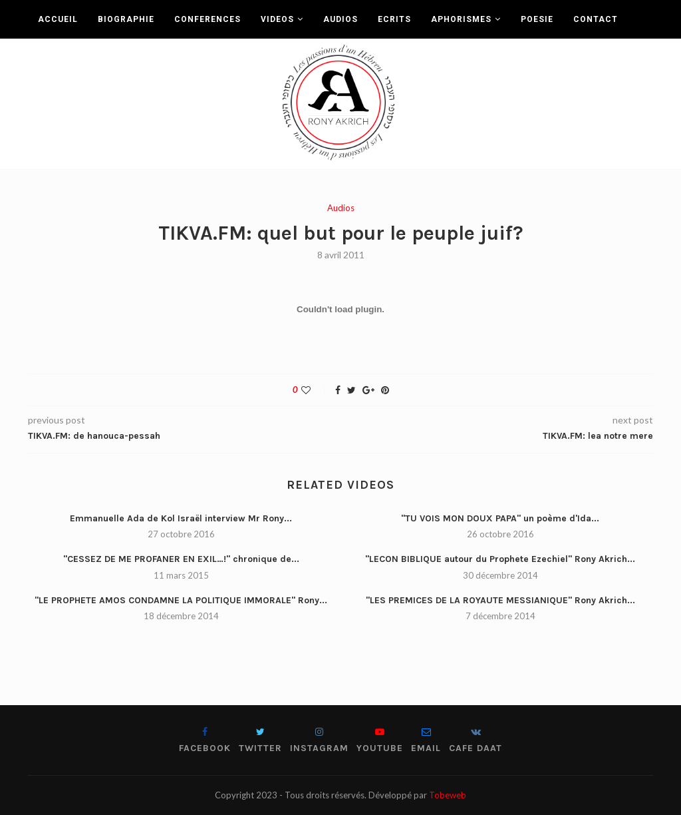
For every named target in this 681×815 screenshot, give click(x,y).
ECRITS (394, 19)
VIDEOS (277, 19)
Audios (340, 208)
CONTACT (595, 19)
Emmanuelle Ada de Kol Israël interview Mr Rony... (181, 518)
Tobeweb (447, 795)
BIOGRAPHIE (126, 19)
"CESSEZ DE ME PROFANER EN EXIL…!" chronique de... (181, 559)
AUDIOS (340, 19)
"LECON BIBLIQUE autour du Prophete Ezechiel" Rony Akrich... (500, 559)
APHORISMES (461, 19)
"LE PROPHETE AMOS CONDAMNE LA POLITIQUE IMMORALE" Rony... (181, 600)
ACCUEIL (58, 19)
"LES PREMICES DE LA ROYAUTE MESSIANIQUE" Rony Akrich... (500, 600)
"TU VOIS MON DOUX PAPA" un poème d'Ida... (500, 518)
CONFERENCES (207, 19)
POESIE (537, 19)
